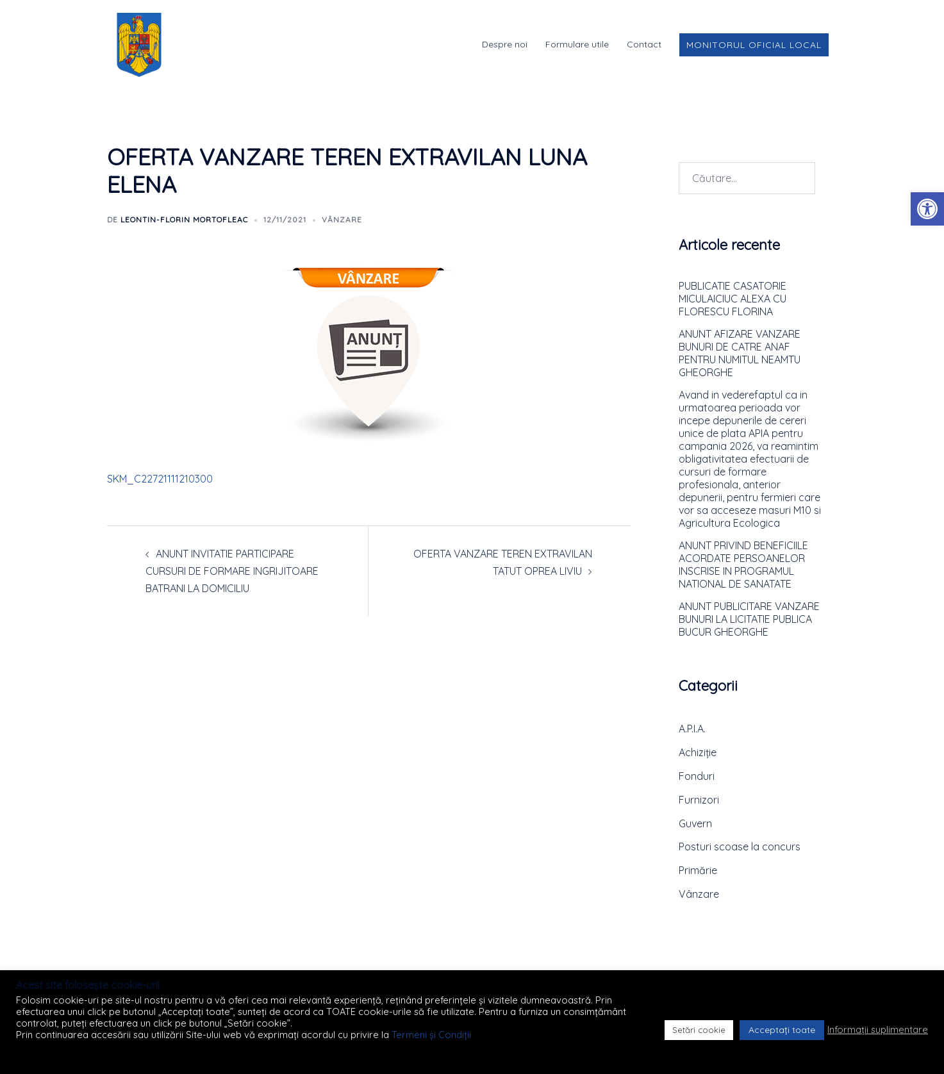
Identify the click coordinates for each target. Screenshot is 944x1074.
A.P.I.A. (692, 728)
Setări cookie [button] (698, 1030)
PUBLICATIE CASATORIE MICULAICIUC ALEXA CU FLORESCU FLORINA (732, 298)
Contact (644, 44)
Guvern (695, 823)
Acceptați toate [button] (782, 1030)
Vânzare (342, 219)
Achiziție (697, 752)
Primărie (698, 870)
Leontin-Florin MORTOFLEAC (184, 219)
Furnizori (699, 799)
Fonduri (697, 776)
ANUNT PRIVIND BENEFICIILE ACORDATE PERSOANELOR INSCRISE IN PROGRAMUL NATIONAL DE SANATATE (743, 564)
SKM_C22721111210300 (160, 478)
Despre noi (504, 44)
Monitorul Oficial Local (754, 45)
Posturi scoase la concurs (739, 846)
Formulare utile (577, 44)
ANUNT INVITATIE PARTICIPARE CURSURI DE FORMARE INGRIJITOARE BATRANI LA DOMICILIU (232, 571)
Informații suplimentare (877, 1030)
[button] (927, 209)
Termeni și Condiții (431, 1035)
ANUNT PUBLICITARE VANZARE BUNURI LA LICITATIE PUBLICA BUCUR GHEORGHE (749, 619)
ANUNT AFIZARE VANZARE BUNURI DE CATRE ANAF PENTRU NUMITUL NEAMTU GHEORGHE (739, 353)
